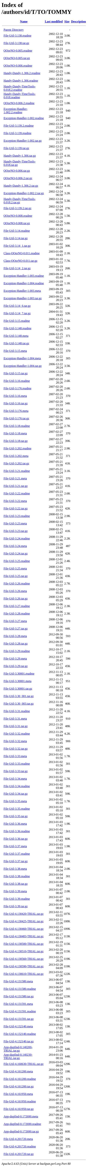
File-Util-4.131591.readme (20, 1011)
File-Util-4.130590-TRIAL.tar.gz (24, 966)
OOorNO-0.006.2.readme (19, 103)
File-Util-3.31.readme (17, 711)
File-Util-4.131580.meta (18, 981)
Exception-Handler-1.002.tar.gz (23, 140)
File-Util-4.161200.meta (18, 1071)
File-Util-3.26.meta (15, 591)
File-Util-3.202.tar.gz (16, 463)
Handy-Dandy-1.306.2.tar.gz (21, 185)
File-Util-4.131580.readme (20, 988)
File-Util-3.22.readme (17, 493)
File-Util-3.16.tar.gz (16, 403)
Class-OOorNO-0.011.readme (22, 253)
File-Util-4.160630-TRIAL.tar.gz (24, 1063)
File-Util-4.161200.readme (20, 1078)
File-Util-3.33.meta (15, 756)
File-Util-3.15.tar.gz (16, 373)
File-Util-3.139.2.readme (19, 125)
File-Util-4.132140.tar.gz (19, 1041)
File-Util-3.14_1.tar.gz (17, 245)
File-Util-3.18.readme (17, 425)
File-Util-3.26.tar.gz (16, 598)
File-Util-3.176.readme (17, 388)
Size (67, 21)
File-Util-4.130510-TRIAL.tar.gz (24, 951)
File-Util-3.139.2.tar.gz (17, 208)
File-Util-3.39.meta (15, 891)
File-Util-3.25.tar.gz (16, 576)
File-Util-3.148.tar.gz (16, 343)
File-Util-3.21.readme (17, 471)
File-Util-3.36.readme (17, 831)
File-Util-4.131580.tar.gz (19, 996)
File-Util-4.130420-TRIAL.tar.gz (24, 913)
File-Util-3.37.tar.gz (16, 861)
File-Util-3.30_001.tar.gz (19, 696)
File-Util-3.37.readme (17, 853)
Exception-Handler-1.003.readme (24, 275)
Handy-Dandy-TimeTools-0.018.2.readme (20, 88)
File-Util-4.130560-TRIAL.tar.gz (24, 958)
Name (24, 21)
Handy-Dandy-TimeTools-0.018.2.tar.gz (20, 200)
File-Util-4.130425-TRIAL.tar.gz (24, 921)
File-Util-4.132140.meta (18, 1026)
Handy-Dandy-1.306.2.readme (22, 73)
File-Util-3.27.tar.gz (16, 628)
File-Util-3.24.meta (15, 546)
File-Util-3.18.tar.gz (16, 440)
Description (78, 21)
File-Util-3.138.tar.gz (16, 43)
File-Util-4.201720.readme (20, 1146)
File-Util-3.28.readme (17, 613)
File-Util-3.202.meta (16, 455)
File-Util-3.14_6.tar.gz (17, 305)
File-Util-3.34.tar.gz (16, 793)
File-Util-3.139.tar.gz (16, 148)
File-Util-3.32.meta (15, 741)
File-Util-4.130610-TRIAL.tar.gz (24, 973)
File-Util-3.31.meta (15, 718)
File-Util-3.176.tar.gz (16, 418)
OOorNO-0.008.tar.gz (17, 223)
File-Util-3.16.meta (15, 395)
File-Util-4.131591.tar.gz (19, 1018)
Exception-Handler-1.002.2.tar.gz (24, 193)
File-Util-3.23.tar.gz (16, 531)
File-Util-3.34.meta (15, 778)
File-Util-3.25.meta (15, 568)
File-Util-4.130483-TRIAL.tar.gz (24, 936)
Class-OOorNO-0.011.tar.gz (20, 260)
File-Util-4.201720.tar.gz (19, 1154)
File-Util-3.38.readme (17, 876)
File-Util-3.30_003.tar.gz (19, 703)
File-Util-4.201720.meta (18, 1139)
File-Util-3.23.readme (17, 516)
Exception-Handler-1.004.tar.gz (23, 365)
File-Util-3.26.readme (17, 583)
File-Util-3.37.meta (15, 846)
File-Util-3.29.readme (17, 651)
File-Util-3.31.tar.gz (16, 726)
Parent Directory (14, 29)
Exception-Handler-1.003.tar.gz (23, 298)
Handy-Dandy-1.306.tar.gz (20, 155)
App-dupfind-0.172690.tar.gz (21, 1131)
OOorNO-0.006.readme (18, 65)
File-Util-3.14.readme (17, 230)
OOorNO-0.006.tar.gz (17, 170)
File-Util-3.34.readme (17, 786)
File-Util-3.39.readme (17, 898)
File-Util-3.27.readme (17, 606)
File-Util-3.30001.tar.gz (18, 688)
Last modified (54, 21)
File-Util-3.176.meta (16, 410)
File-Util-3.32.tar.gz (16, 748)
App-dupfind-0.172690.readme (22, 1124)
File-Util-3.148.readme (17, 328)
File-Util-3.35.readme (17, 808)
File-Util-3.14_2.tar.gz (17, 268)
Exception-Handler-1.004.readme (24, 283)
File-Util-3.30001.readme (19, 673)
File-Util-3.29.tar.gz (16, 666)
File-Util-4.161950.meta (18, 1094)
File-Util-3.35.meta (15, 801)
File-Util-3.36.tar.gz (16, 838)
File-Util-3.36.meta (15, 823)
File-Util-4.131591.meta (18, 1003)
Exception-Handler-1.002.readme (24, 118)
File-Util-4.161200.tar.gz (19, 1086)
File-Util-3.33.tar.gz (16, 771)
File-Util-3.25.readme (17, 561)
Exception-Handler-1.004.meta (22, 358)
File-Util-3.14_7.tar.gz (17, 313)
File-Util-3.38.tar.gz (16, 883)
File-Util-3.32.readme (17, 733)
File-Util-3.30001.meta (17, 681)
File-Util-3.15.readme (17, 320)
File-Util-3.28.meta (15, 636)
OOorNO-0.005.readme (18, 50)
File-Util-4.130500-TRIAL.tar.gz (24, 943)
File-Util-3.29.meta (15, 658)
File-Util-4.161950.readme (20, 1101)
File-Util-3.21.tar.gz (16, 486)
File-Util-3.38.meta (15, 868)
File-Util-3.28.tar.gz (16, 643)
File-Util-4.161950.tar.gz (19, 1109)
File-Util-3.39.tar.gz (16, 906)
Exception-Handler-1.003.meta (22, 290)
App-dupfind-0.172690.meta (21, 1116)
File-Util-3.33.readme (17, 763)
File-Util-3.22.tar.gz (16, 508)
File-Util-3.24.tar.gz (16, 553)
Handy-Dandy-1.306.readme (21, 80)
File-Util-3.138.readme (17, 35)
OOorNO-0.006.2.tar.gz (18, 178)
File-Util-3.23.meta (15, 523)
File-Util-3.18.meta (15, 433)
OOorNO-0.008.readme (18, 215)
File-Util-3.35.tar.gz (16, 816)
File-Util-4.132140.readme (20, 1033)
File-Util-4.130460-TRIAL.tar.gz (24, 928)
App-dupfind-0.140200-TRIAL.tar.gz (18, 1049)
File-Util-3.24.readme (17, 538)
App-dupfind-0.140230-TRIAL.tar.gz (18, 1056)
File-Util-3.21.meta (15, 478)
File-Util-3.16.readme (17, 380)
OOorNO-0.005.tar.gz (17, 58)
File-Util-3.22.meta (15, 501)
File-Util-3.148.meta (16, 335)
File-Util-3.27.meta (15, 621)
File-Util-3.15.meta (15, 350)
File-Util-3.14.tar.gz (16, 238)
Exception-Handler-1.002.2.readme (16, 110)
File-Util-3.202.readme (17, 448)
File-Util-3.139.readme (17, 133)
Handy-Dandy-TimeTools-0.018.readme (20, 95)
